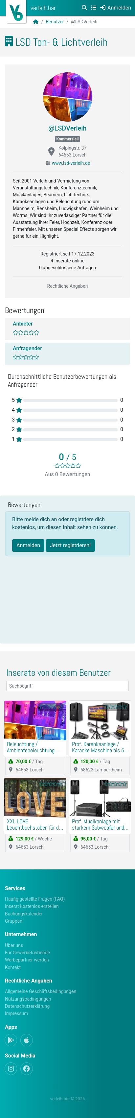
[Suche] (84, 8)
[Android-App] (11, 1040)
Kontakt (13, 967)
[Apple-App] (27, 1040)
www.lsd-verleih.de (71, 163)
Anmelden (28, 545)
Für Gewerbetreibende (27, 952)
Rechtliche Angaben (67, 286)
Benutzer (55, 21)
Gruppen (13, 921)
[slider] (68, 465)
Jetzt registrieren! (70, 545)
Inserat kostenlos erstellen (32, 906)
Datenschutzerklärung (27, 1006)
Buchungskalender (24, 913)
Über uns (14, 945)
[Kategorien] (93, 8)
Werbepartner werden (27, 959)
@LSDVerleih (68, 128)
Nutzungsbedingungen (28, 999)
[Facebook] (27, 1069)
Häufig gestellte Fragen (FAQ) (35, 899)
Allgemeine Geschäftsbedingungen (40, 991)
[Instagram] (11, 1069)
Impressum (16, 1013)
